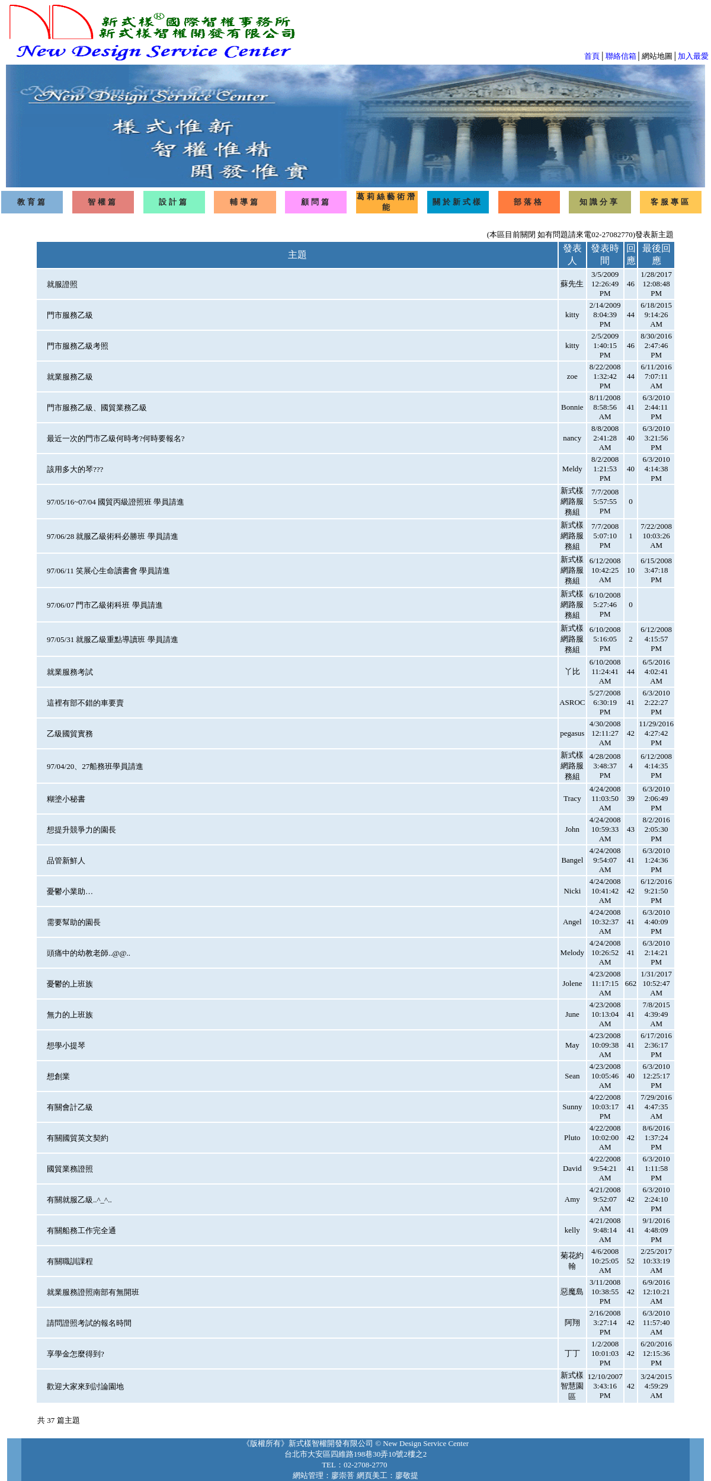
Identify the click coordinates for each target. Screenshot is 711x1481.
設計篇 (174, 201)
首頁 (592, 56)
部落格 (529, 201)
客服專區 (671, 201)
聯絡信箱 (621, 56)
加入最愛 (693, 56)
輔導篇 (245, 201)
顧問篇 (316, 201)
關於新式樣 (458, 201)
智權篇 (103, 201)
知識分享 (599, 201)
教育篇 (32, 201)
